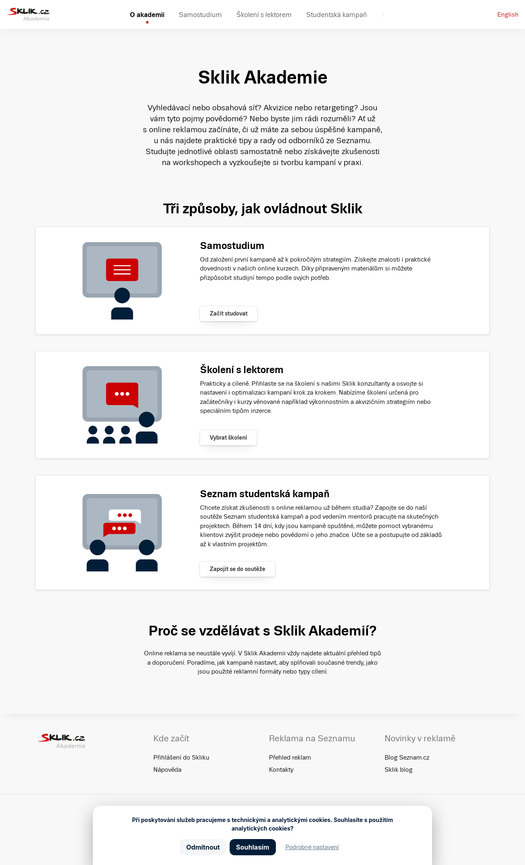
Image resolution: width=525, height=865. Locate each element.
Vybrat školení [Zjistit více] (228, 437)
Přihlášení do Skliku (181, 757)
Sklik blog (399, 769)
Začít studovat (228, 313)
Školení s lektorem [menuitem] (264, 14)
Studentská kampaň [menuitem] (336, 14)
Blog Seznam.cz (407, 757)
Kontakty (281, 769)
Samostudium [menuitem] (200, 14)
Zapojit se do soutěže (237, 569)
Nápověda (167, 769)
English (508, 14)
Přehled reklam (290, 757)
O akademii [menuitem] (147, 14)
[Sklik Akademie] (28, 14)
